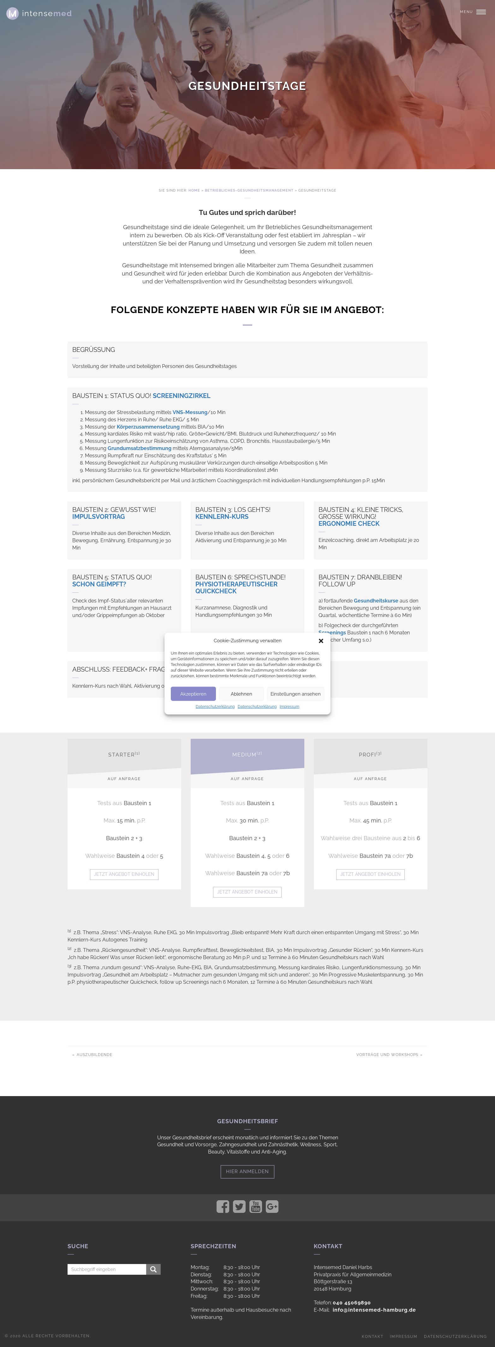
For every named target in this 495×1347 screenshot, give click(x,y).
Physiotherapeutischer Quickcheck (236, 587)
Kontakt (373, 1336)
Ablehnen (241, 694)
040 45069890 (352, 1303)
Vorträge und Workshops (388, 1055)
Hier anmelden (247, 1171)
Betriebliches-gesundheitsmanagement (249, 190)
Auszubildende (93, 1055)
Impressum (289, 706)
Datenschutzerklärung (215, 706)
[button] (321, 641)
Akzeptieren (193, 694)
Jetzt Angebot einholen (124, 874)
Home (194, 190)
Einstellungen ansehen (296, 694)
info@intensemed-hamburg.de (374, 1310)
